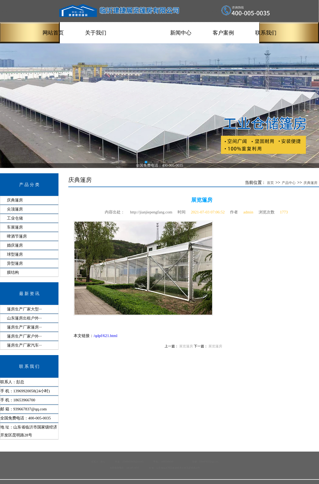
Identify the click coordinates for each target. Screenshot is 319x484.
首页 (270, 183)
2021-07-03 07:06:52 (208, 212)
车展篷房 (15, 227)
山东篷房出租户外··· (24, 318)
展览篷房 (186, 346)
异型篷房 (15, 263)
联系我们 (265, 33)
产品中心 (138, 33)
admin (248, 212)
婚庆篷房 (15, 245)
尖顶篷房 (15, 209)
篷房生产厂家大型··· (24, 309)
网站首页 (53, 33)
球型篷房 (15, 254)
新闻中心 (180, 33)
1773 (284, 212)
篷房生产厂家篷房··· (24, 327)
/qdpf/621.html (105, 336)
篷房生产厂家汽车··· (24, 345)
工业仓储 (15, 218)
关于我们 (95, 33)
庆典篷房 (15, 200)
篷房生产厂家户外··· (24, 336)
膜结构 (13, 272)
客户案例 (223, 33)
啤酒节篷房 (17, 236)
